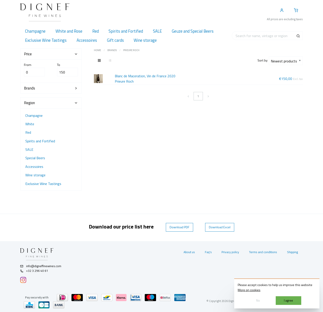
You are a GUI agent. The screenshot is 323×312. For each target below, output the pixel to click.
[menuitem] (35, 31)
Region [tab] (51, 103)
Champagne (34, 115)
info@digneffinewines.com (40, 266)
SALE (29, 149)
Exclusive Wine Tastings (43, 183)
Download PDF (179, 227)
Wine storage (35, 175)
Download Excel (219, 227)
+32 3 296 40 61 (34, 270)
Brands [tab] (51, 88)
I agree (288, 300)
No (258, 300)
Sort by (263, 60)
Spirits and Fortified (40, 141)
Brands (112, 50)
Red (28, 132)
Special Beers (35, 158)
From (34, 69)
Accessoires (34, 166)
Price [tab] (51, 54)
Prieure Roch (131, 50)
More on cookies (249, 290)
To (67, 69)
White (29, 124)
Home (97, 50)
